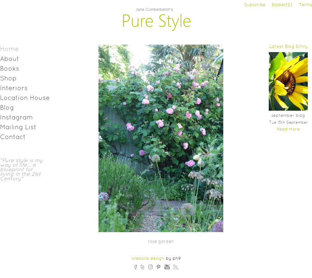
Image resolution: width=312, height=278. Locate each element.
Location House (25, 98)
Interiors (14, 88)
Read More (288, 130)
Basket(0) (282, 5)
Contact (13, 137)
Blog (7, 108)
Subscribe (255, 5)
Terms (305, 5)
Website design (147, 259)
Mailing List (18, 128)
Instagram (16, 118)
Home (9, 49)
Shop (8, 79)
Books (9, 69)
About (9, 59)
